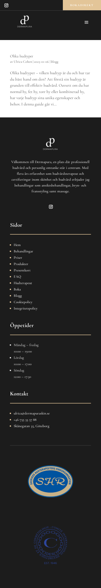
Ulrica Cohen (23, 62)
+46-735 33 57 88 (25, 419)
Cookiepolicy (23, 302)
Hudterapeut (23, 283)
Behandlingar (23, 251)
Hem (17, 245)
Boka (17, 289)
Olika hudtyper (21, 56)
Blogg (18, 295)
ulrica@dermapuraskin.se (32, 413)
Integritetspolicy (25, 308)
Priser (18, 257)
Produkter (21, 264)
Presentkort (22, 270)
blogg (54, 62)
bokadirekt (82, 5)
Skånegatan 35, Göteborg (31, 426)
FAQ (17, 276)
